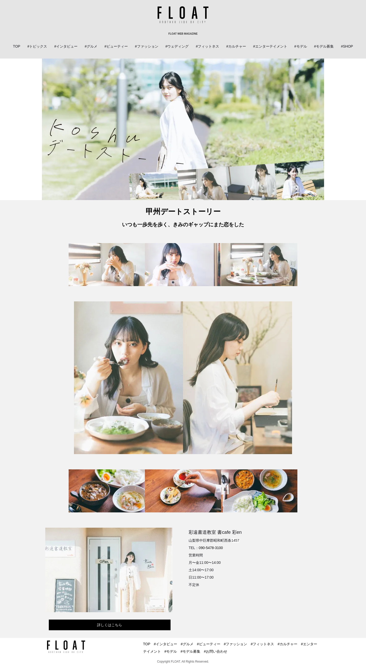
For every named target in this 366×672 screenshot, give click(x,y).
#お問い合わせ (215, 651)
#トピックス (37, 46)
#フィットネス (207, 46)
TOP (16, 46)
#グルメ (91, 46)
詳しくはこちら (109, 625)
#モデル (300, 46)
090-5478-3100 (211, 548)
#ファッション (146, 46)
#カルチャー (236, 46)
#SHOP (347, 46)
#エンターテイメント (270, 46)
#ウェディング (177, 46)
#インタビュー (66, 46)
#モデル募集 (324, 46)
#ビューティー (116, 46)
